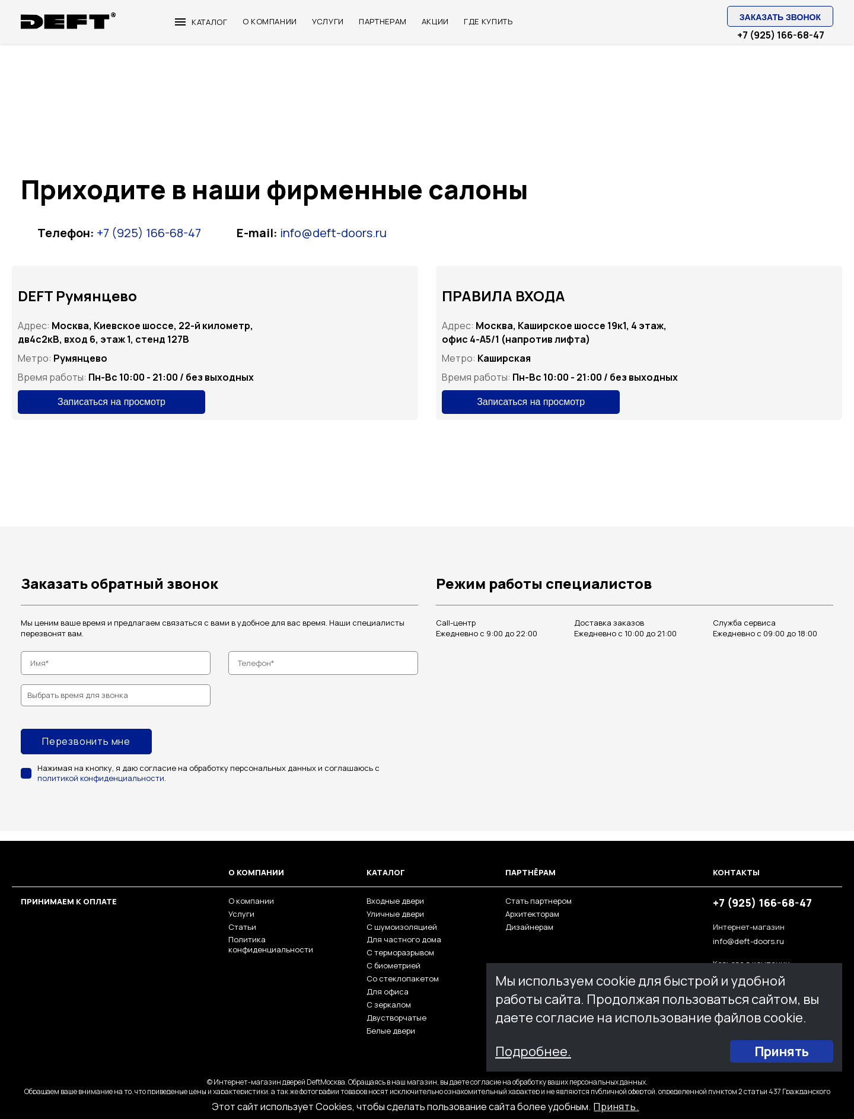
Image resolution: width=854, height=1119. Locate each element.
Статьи (242, 927)
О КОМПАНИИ (270, 21)
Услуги (241, 913)
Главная (36, 61)
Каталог (201, 22)
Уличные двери (395, 913)
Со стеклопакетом (403, 978)
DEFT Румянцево (77, 295)
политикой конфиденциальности (101, 778)
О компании (251, 900)
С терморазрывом (400, 952)
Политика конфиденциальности (270, 944)
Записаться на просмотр (111, 402)
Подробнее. (533, 1051)
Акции (435, 21)
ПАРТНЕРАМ (383, 21)
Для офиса (388, 991)
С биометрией (393, 965)
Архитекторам (532, 913)
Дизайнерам (529, 927)
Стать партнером (538, 900)
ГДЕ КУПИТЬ (488, 21)
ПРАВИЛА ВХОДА (503, 295)
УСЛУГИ (328, 21)
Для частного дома (404, 939)
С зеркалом (389, 1004)
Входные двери (395, 900)
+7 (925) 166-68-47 (780, 35)
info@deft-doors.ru (333, 233)
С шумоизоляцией (402, 927)
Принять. (616, 1106)
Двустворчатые (396, 1017)
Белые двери (391, 1030)
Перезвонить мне (86, 741)
